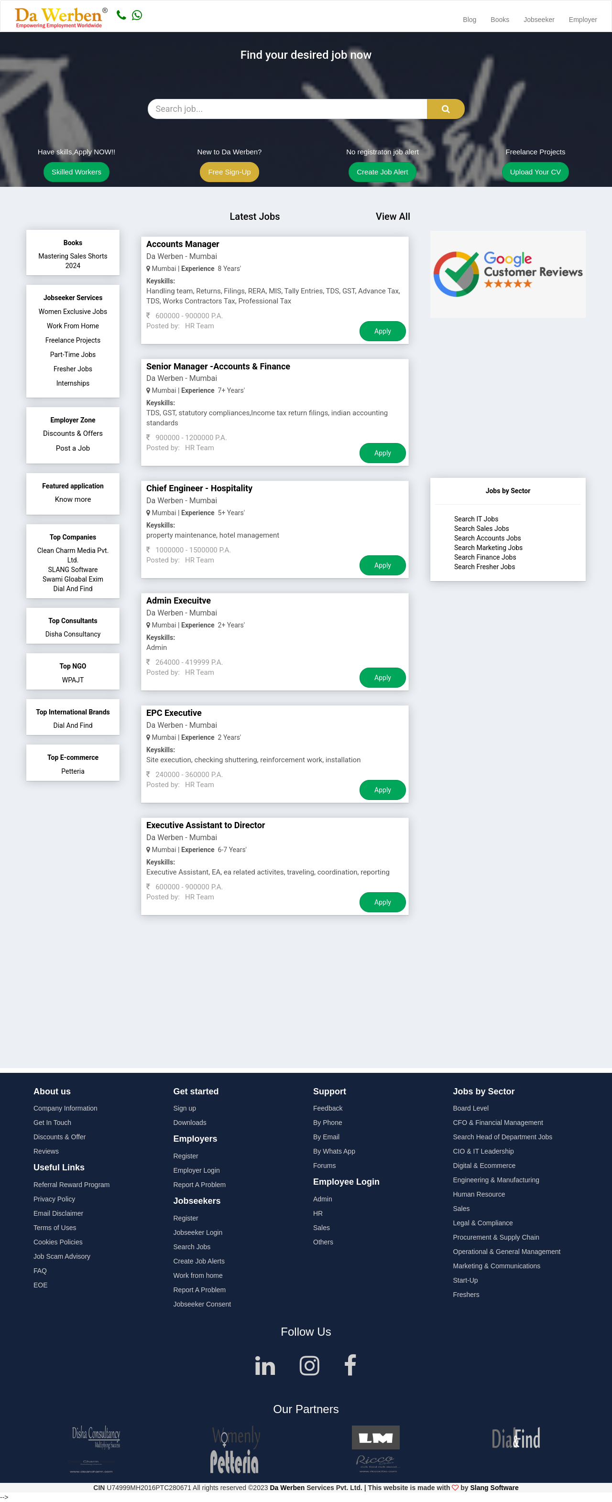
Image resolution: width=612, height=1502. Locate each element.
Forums (324, 1165)
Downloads (190, 1122)
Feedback (327, 1108)
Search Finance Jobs (485, 557)
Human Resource (479, 1194)
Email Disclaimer (58, 1213)
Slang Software (494, 1487)
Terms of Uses (54, 1228)
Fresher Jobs (73, 369)
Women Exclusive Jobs (73, 311)
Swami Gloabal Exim (73, 579)
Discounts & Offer (59, 1137)
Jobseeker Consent (202, 1304)
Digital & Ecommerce (484, 1165)
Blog (469, 19)
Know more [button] (73, 499)
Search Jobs (192, 1247)
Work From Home (73, 326)
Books (500, 19)
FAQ (40, 1271)
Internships (72, 383)
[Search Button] (446, 109)
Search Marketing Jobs (488, 547)
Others (323, 1242)
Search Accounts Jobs (487, 538)
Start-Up (465, 1280)
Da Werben (287, 1487)
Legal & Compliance (483, 1223)
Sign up (185, 1108)
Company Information (65, 1108)
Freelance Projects (72, 340)
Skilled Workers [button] (76, 172)
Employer (583, 19)
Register (186, 1156)
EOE (40, 1285)
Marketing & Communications (497, 1266)
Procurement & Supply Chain (496, 1237)
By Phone (327, 1122)
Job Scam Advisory (61, 1256)
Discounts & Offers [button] (73, 433)
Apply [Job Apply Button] (382, 331)
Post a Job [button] (73, 448)
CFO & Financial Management (498, 1122)
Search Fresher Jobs (484, 567)
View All (393, 216)
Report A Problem (200, 1185)
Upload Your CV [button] (535, 172)
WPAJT (73, 680)
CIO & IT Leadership (483, 1151)
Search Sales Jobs (481, 528)
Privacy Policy (54, 1199)
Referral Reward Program (71, 1185)
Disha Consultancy (73, 634)
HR (318, 1213)
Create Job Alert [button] (382, 172)
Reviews (46, 1151)
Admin (322, 1199)
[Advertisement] (508, 418)
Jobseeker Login (198, 1232)
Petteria (73, 771)
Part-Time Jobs (73, 354)
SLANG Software (73, 569)
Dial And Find (72, 589)
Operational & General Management (507, 1251)
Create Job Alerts (199, 1261)
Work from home (198, 1275)
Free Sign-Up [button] (229, 172)
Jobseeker (539, 19)
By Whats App (334, 1151)
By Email (326, 1137)
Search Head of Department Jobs (503, 1137)
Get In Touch (52, 1122)
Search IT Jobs (476, 519)
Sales (321, 1228)
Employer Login (197, 1170)
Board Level (471, 1108)
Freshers (466, 1294)
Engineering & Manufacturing (496, 1180)
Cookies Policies (58, 1242)
